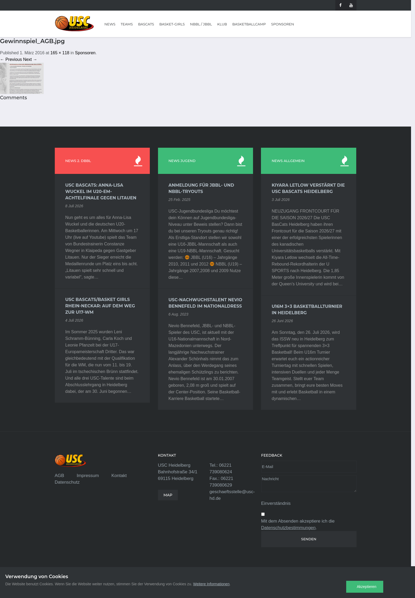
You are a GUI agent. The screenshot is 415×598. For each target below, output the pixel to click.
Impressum (88, 475)
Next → (30, 59)
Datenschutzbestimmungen (288, 527)
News (110, 24)
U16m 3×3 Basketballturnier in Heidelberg (307, 309)
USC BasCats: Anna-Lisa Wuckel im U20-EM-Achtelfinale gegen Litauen (101, 191)
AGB (59, 475)
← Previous (11, 59)
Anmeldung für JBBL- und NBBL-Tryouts (201, 188)
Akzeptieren (366, 586)
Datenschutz (67, 482)
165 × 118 (59, 53)
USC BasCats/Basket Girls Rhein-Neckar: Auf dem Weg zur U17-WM (100, 306)
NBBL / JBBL (201, 24)
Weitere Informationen (211, 584)
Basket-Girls (172, 24)
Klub (222, 24)
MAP (168, 495)
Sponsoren (282, 24)
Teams (127, 24)
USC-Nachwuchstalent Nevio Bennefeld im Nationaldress (205, 303)
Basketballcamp (249, 24)
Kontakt (119, 475)
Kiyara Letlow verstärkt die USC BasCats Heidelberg (308, 188)
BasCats (146, 24)
